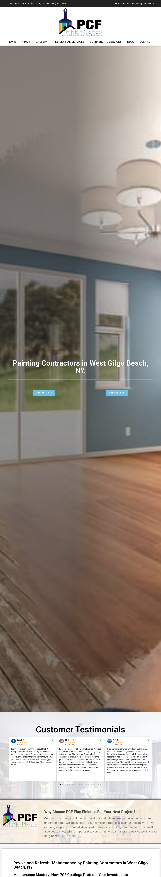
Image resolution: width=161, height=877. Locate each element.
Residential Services (68, 41)
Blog (130, 41)
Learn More (68, 836)
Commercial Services (105, 41)
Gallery (42, 41)
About (25, 41)
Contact (146, 41)
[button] (8, 759)
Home (12, 41)
